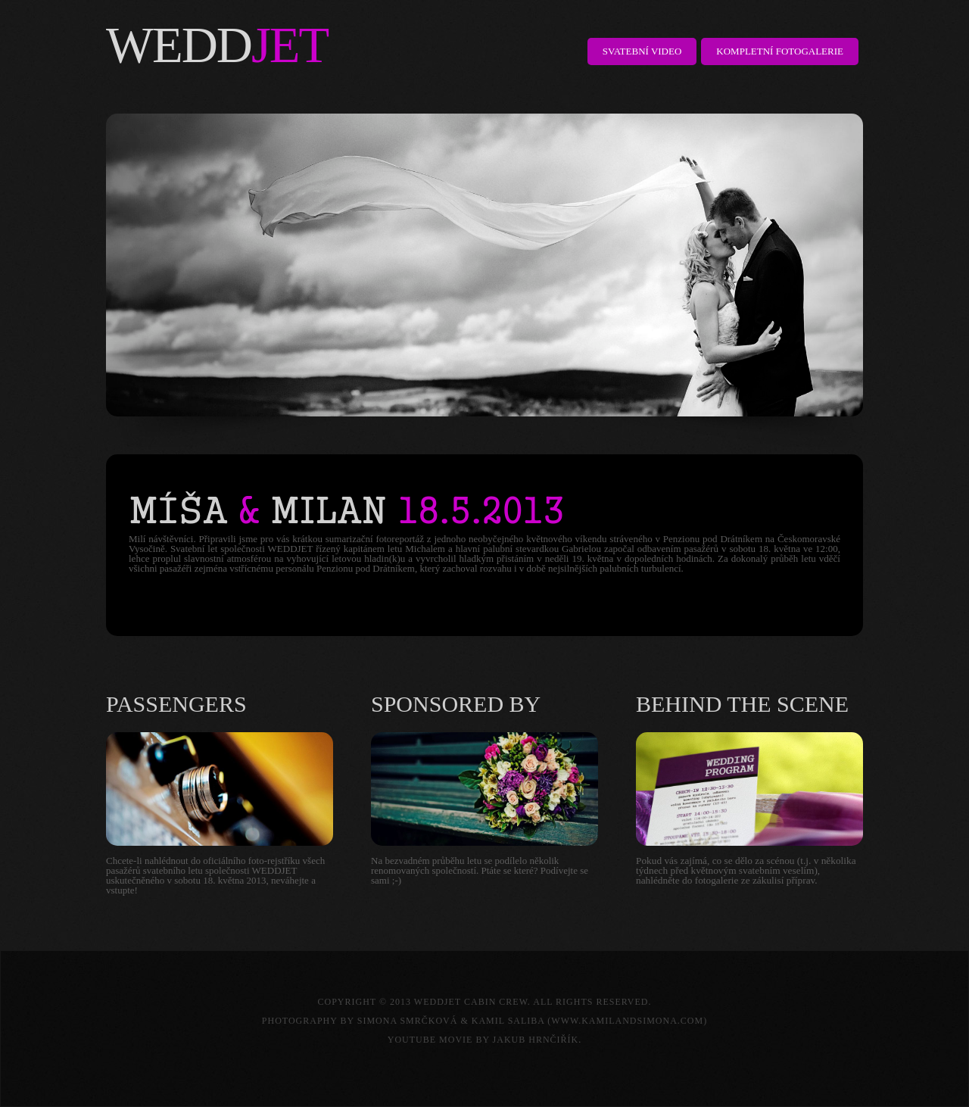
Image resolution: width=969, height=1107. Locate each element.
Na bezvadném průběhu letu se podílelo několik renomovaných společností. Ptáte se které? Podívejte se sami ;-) (479, 870)
